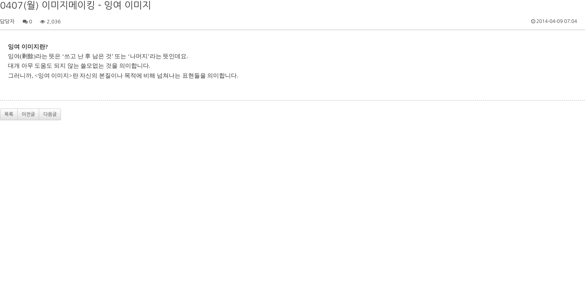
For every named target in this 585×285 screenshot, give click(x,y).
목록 (8, 114)
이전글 (28, 114)
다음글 (50, 114)
